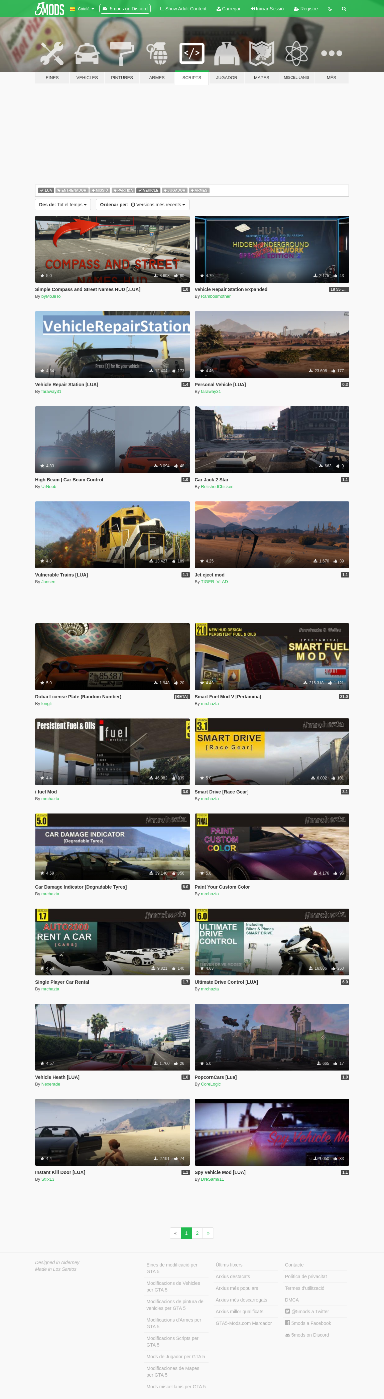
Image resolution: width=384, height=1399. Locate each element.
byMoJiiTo (51, 296)
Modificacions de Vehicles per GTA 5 (173, 1286)
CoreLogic (211, 1084)
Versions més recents (142, 204)
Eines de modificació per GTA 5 (172, 1268)
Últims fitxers (229, 1264)
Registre (306, 8)
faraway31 (51, 391)
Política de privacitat (306, 1276)
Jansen (48, 581)
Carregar (229, 8)
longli (46, 703)
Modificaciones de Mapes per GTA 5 (172, 1372)
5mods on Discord (307, 1335)
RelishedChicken (217, 486)
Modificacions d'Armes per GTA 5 (173, 1323)
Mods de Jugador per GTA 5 (175, 1356)
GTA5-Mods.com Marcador (244, 1323)
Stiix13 (47, 1179)
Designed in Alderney (57, 1262)
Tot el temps (63, 204)
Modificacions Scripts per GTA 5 (172, 1342)
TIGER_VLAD (214, 581)
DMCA (292, 1300)
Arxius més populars (237, 1288)
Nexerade (50, 1084)
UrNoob (48, 486)
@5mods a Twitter (307, 1312)
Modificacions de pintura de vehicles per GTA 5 (174, 1305)
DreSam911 (212, 1179)
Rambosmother (216, 296)
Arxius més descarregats (241, 1300)
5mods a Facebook (308, 1323)
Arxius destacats (233, 1276)
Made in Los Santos (56, 1269)
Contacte (294, 1264)
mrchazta (210, 703)
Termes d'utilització (305, 1288)
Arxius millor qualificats (239, 1311)
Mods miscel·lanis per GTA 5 (176, 1386)
